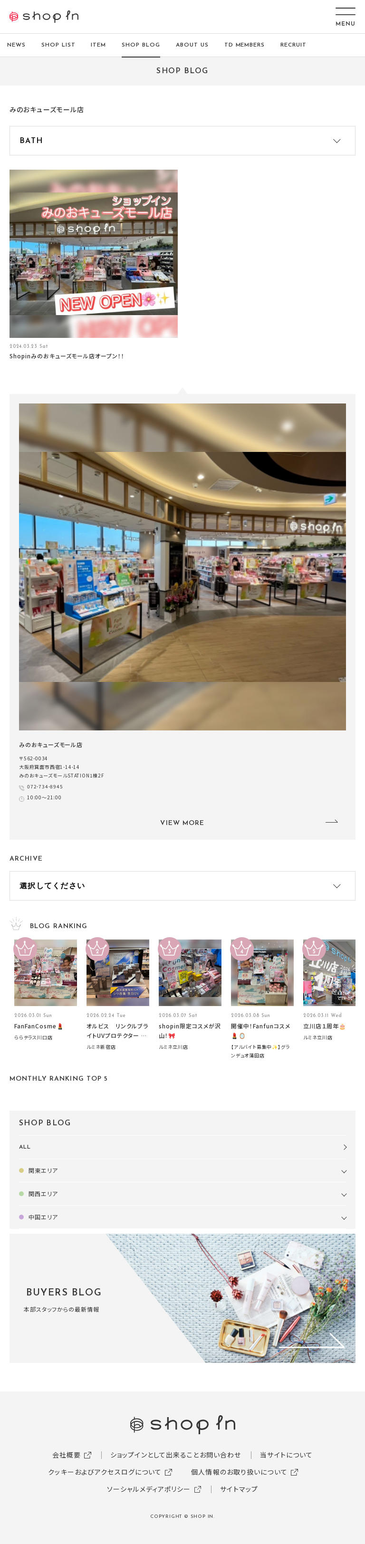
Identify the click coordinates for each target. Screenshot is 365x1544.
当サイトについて (286, 1454)
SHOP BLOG (141, 45)
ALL (25, 1147)
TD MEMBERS (244, 45)
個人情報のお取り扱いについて (239, 1472)
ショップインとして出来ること (155, 1454)
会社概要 (66, 1454)
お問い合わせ (220, 1454)
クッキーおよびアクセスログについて (105, 1472)
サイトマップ (239, 1489)
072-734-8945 (45, 786)
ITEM (98, 45)
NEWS (16, 45)
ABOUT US (192, 45)
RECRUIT (293, 45)
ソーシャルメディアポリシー (149, 1489)
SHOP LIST (58, 45)
